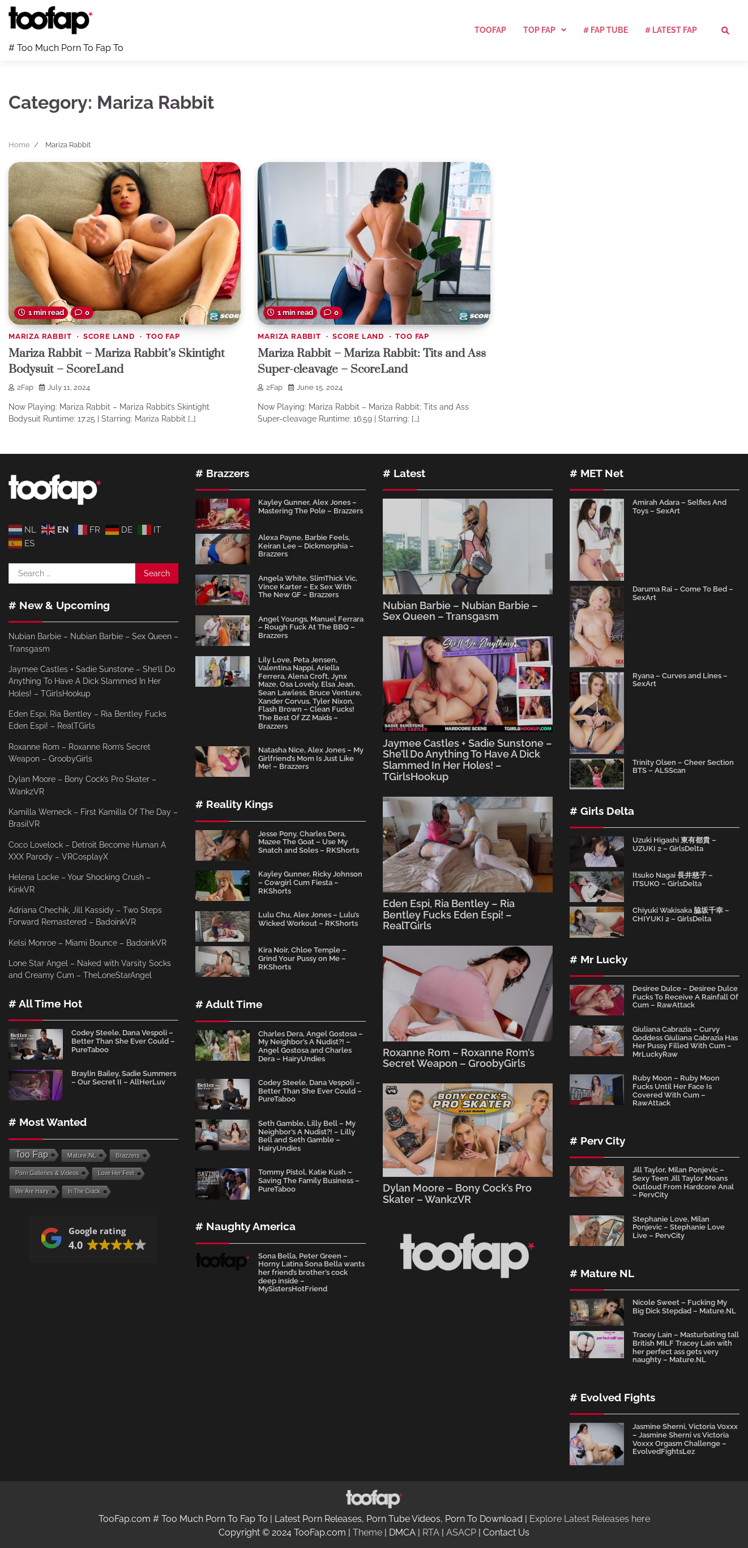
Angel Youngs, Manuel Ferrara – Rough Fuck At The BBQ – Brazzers (311, 627)
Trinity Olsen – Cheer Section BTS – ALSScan (683, 766)
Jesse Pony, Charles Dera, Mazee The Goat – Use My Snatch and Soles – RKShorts (308, 842)
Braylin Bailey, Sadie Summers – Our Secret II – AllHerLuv (123, 1077)
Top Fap (539, 30)
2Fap (20, 387)
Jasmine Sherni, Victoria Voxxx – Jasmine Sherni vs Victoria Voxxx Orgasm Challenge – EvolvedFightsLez (685, 1439)
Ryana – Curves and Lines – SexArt (680, 679)
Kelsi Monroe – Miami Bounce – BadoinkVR (87, 942)
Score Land (109, 336)
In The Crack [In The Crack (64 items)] (84, 1191)
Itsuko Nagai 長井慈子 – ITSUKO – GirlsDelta (672, 879)
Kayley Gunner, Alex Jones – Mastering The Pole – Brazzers (310, 506)
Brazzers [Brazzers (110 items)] (127, 1155)
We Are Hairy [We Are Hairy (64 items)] (32, 1191)
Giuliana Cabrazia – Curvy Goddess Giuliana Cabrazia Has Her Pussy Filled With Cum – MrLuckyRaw (685, 1041)
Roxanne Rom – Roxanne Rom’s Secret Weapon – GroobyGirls (459, 1058)
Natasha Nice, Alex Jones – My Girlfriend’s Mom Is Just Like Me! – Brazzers (311, 758)
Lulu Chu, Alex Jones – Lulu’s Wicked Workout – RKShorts (308, 919)
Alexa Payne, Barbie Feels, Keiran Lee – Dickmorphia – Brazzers (306, 545)
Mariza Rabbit (39, 336)
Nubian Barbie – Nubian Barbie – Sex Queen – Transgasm (460, 611)
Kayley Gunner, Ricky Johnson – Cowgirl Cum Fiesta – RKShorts (310, 882)
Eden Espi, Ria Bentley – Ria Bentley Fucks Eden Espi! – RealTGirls (449, 915)
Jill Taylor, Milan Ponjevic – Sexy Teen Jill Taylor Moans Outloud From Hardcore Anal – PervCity (683, 1182)
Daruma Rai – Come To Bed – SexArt (682, 593)
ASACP (461, 1532)
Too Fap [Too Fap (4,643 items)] (31, 1154)
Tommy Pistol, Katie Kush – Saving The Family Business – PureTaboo (309, 1180)
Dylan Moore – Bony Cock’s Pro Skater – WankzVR (457, 1193)
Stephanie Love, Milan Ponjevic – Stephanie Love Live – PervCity (678, 1227)
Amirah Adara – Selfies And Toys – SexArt (679, 506)
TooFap (490, 30)
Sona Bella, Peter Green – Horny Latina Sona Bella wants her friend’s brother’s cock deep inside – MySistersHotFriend (311, 1272)
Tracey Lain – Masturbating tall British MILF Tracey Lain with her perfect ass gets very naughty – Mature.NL (685, 1347)
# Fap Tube (605, 30)
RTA (430, 1532)
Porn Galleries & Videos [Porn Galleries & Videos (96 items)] (47, 1172)
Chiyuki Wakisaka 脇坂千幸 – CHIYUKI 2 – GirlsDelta (680, 914)
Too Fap (163, 336)
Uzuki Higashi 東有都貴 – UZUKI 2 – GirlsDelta (674, 844)
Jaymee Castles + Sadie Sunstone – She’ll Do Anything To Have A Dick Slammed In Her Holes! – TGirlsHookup (91, 681)
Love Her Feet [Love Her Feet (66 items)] (116, 1173)
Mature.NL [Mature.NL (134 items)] (81, 1155)
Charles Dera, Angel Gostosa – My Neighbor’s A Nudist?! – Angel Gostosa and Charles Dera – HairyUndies (310, 1046)
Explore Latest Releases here (589, 1518)
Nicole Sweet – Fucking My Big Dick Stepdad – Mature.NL (684, 1306)
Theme (367, 1532)
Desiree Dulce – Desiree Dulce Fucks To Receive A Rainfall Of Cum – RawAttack (685, 996)
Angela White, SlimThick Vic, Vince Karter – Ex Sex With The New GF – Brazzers (307, 586)
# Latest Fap (671, 30)
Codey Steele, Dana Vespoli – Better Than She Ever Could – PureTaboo (123, 1040)
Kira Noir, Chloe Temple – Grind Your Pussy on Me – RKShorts (302, 958)
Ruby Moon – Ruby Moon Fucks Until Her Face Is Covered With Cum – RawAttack (676, 1090)
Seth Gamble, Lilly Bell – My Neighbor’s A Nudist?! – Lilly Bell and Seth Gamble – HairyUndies (307, 1136)
